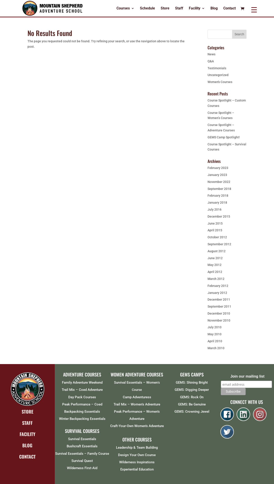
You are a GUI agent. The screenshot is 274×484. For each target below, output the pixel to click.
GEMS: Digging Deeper (192, 390)
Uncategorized (218, 75)
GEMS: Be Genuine (192, 404)
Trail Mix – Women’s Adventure (137, 404)
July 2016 (214, 209)
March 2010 (216, 348)
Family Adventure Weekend (82, 382)
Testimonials (217, 68)
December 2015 (219, 216)
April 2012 (215, 272)
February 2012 (218, 286)
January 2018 (217, 202)
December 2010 (219, 313)
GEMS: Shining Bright (192, 382)
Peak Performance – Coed (82, 404)
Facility (194, 8)
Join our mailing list (247, 376)
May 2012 (214, 265)
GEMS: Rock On (191, 397)
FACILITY (27, 434)
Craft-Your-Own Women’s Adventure (137, 426)
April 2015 (215, 230)
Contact (229, 8)
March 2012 (216, 279)
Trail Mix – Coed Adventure (82, 390)
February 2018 (218, 195)
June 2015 (215, 223)
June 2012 (215, 258)
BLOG (27, 445)
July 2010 (214, 327)
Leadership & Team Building (137, 448)
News (211, 54)
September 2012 (219, 244)
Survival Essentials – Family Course (82, 454)
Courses (123, 8)
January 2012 (217, 293)
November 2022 (219, 182)
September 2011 (219, 306)
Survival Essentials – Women (136, 382)
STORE (27, 411)
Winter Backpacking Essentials (82, 419)
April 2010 (215, 341)
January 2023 (217, 175)
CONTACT (27, 456)
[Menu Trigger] (254, 9)
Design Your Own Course (137, 455)
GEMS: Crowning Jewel (191, 412)
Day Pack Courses (82, 397)
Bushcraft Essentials (82, 446)
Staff (179, 8)
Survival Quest (82, 461)
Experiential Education (137, 469)
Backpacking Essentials (82, 412)
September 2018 (219, 189)
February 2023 (218, 168)
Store (165, 8)
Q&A (211, 61)
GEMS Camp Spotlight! (224, 137)
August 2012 (217, 251)
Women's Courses (220, 82)
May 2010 (214, 334)
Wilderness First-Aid (82, 468)
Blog (214, 8)
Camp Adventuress (137, 397)
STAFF (27, 422)
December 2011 (219, 299)
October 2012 (217, 237)
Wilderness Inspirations (137, 462)
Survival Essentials (82, 439)
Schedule (147, 8)
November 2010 (219, 320)
